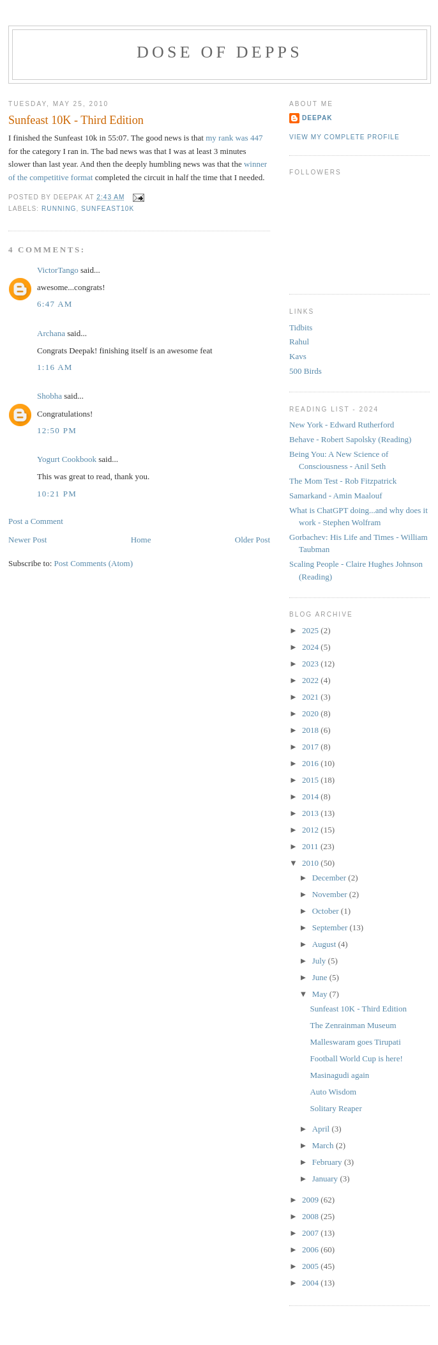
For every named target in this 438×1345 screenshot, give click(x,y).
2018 (311, 730)
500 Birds (305, 371)
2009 (311, 1199)
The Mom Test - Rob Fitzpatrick (342, 481)
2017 (311, 746)
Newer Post (27, 539)
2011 (311, 846)
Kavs (297, 356)
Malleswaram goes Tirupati (355, 1042)
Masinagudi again (339, 1075)
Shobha (49, 396)
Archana (51, 333)
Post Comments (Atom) (93, 563)
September (331, 927)
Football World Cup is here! (356, 1058)
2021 (311, 697)
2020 (311, 713)
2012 (311, 829)
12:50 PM (57, 430)
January (326, 1178)
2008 (311, 1216)
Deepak (317, 117)
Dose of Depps (220, 52)
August (325, 944)
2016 (311, 763)
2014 (311, 796)
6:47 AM (55, 304)
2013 (311, 813)
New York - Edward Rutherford (341, 424)
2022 (311, 680)
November (330, 894)
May (320, 994)
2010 (311, 863)
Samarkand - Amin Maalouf (335, 495)
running (59, 208)
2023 (311, 663)
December (330, 877)
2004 (311, 1282)
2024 (311, 647)
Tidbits (300, 327)
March (324, 1145)
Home (141, 539)
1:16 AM (55, 367)
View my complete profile (344, 137)
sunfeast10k (107, 208)
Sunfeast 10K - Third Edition (76, 120)
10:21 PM (57, 493)
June (320, 977)
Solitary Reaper (335, 1108)
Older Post (252, 539)
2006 (311, 1249)
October (326, 911)
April (322, 1129)
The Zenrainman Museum (353, 1025)
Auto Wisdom (333, 1091)
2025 (311, 630)
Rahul (299, 341)
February (328, 1162)
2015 (311, 780)
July (320, 960)
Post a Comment (35, 521)
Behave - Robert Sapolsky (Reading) (350, 439)
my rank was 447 (233, 137)
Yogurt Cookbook (66, 459)
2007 (311, 1233)
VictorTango (58, 270)
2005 (311, 1266)
